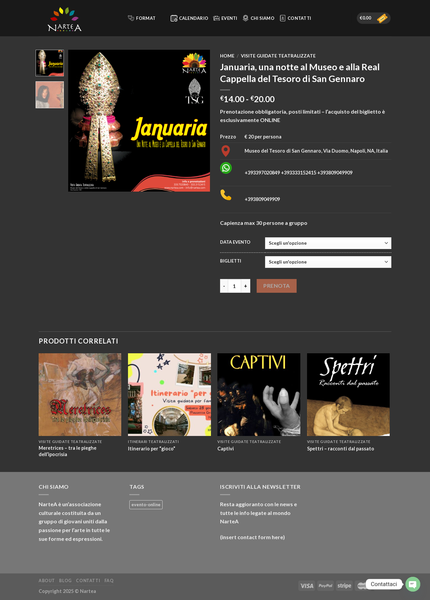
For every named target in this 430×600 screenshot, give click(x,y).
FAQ (109, 580)
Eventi (225, 18)
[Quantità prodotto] (234, 285)
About (47, 580)
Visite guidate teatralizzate (278, 55)
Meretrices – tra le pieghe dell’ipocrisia (67, 451)
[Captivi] (258, 394)
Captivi (225, 448)
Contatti (295, 18)
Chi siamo (258, 18)
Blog (65, 580)
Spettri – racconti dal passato (340, 448)
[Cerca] (119, 18)
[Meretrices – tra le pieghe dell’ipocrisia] (80, 394)
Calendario (190, 18)
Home (227, 55)
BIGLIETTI (230, 261)
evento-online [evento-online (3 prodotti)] (146, 504)
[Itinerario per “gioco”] (169, 394)
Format (146, 18)
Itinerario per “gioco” (151, 448)
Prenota (276, 285)
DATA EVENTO (235, 242)
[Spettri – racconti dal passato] (348, 394)
